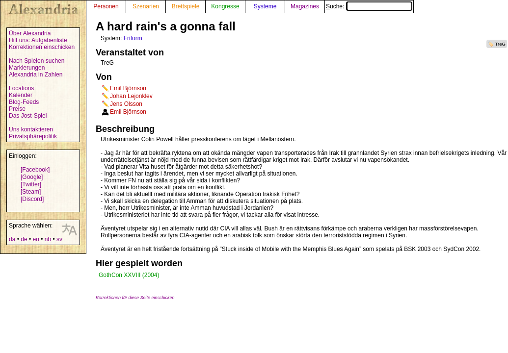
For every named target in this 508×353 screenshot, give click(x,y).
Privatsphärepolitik (33, 136)
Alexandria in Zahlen (35, 74)
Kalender (20, 95)
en (35, 239)
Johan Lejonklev (131, 96)
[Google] (32, 177)
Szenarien (146, 6)
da (12, 239)
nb (48, 239)
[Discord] (32, 199)
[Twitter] (31, 184)
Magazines (305, 6)
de (24, 239)
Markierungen (27, 67)
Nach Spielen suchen (36, 60)
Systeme (265, 6)
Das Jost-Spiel (28, 115)
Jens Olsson (126, 104)
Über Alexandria (30, 33)
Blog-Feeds (24, 102)
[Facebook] (35, 169)
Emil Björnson (128, 88)
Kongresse (225, 6)
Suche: (369, 6)
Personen (105, 6)
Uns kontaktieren (31, 129)
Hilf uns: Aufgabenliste (38, 40)
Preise (17, 108)
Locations (21, 88)
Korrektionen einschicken (42, 47)
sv (59, 239)
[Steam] (31, 191)
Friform (133, 38)
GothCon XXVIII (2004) (129, 275)
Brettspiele (186, 6)
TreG (500, 44)
